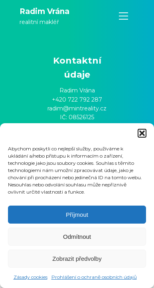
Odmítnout (77, 236)
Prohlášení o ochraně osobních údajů (94, 277)
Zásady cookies (30, 277)
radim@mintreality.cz (77, 108)
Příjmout (77, 214)
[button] (142, 133)
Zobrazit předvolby (76, 258)
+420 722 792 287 (77, 99)
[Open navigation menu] (123, 16)
